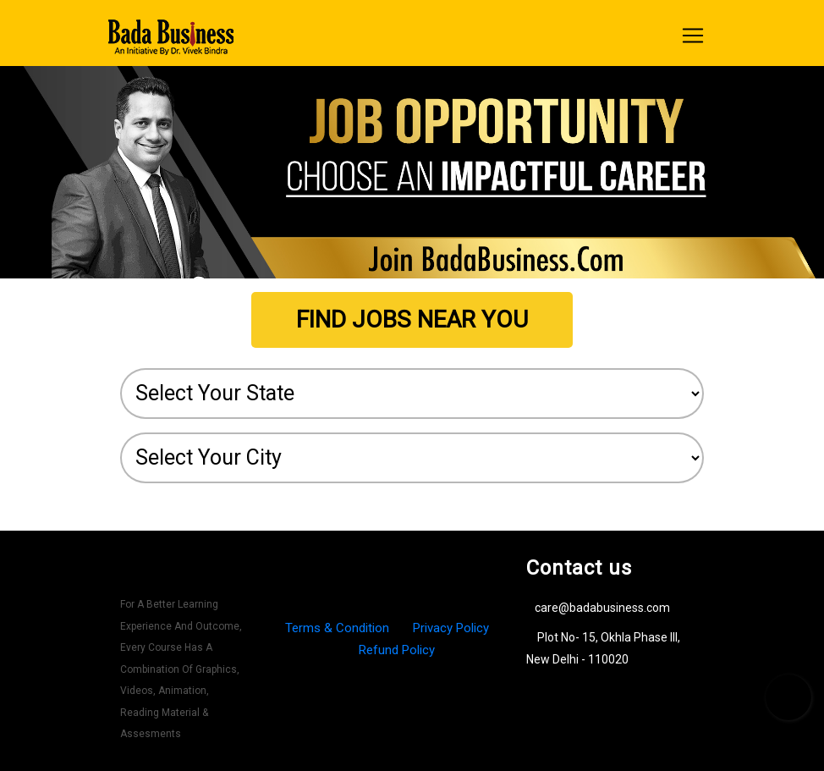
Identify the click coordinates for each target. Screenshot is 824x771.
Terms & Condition (339, 628)
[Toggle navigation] (693, 35)
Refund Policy (397, 650)
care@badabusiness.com (602, 607)
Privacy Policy (451, 628)
